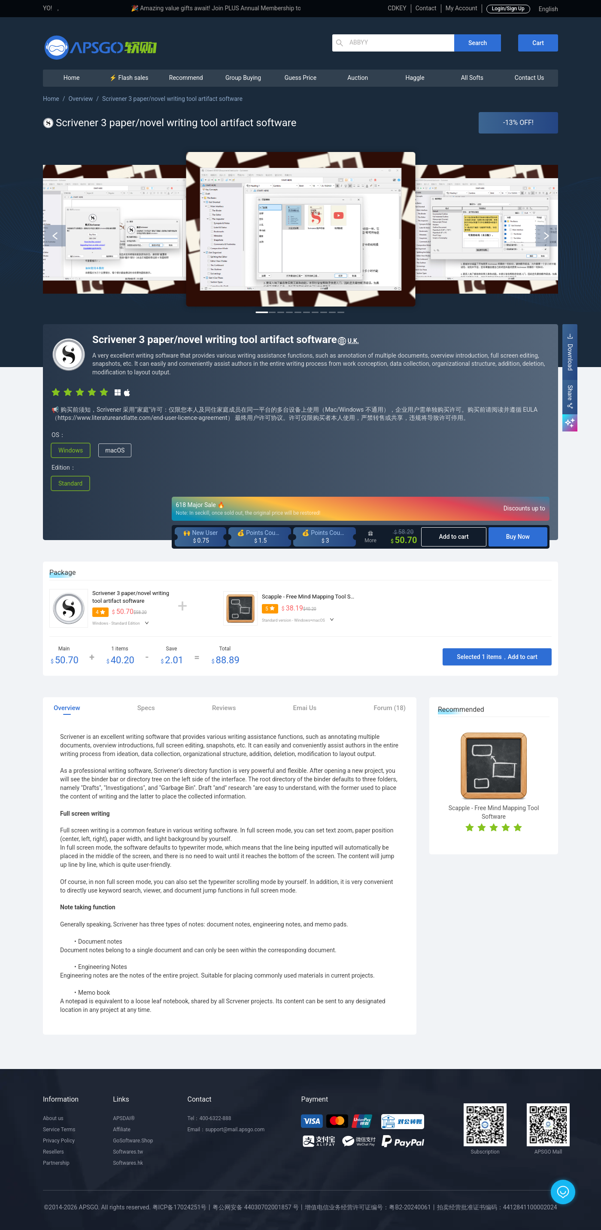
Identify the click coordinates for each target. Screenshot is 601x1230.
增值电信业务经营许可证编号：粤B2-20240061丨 (371, 1207)
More (370, 537)
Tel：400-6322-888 (209, 1118)
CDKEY (397, 8)
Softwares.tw (128, 1152)
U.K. (348, 341)
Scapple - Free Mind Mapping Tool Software (316, 596)
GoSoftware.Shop (133, 1141)
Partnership (56, 1163)
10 (340, 312)
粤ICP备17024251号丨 (182, 1207)
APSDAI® (124, 1118)
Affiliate (122, 1130)
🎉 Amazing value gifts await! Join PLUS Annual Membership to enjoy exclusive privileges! (281, 8)
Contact (426, 8)
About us (53, 1118)
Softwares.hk (128, 1163)
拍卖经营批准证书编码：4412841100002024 (497, 1207)
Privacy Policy (59, 1141)
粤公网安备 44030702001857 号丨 (258, 1207)
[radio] (56, 392)
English (548, 9)
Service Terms (59, 1130)
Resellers (53, 1152)
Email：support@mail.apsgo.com (226, 1130)
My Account (461, 8)
